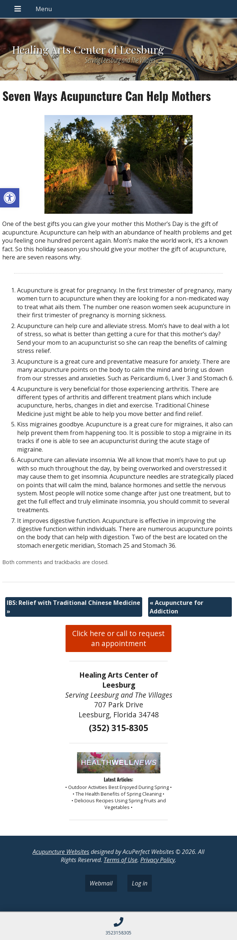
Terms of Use (120, 860)
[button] (9, 197)
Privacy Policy (157, 860)
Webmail (101, 883)
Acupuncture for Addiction (176, 607)
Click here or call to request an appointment (118, 638)
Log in (139, 883)
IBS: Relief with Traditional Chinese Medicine (73, 607)
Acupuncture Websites (61, 852)
